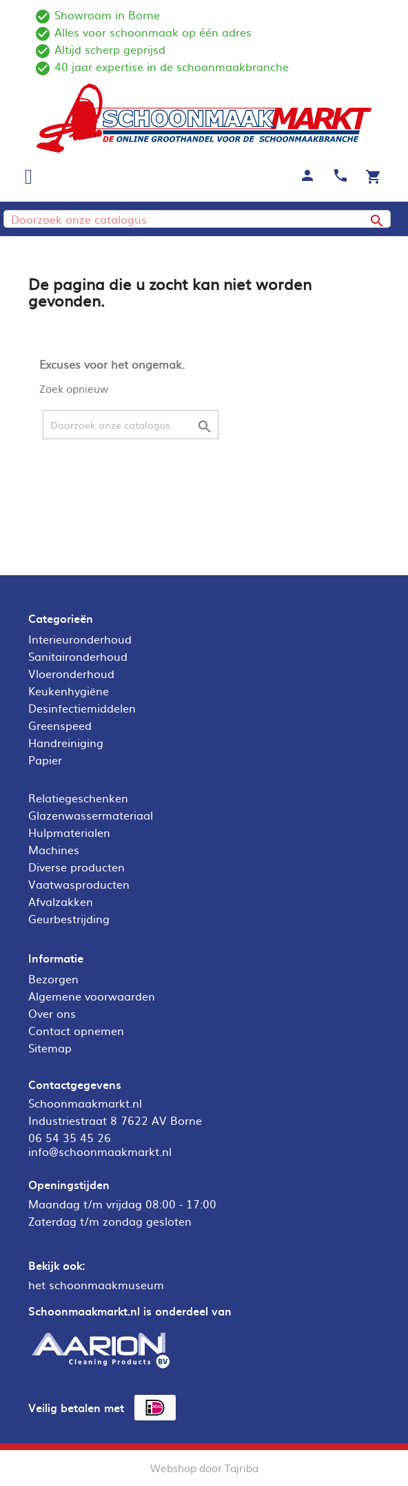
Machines (53, 849)
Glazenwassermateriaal (90, 815)
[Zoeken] (197, 219)
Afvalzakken (60, 901)
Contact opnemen (76, 1030)
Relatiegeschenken (78, 797)
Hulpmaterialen (69, 832)
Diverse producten (76, 866)
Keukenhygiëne (68, 690)
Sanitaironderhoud (77, 656)
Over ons (52, 1013)
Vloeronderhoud (71, 673)
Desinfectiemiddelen (82, 707)
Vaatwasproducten (79, 884)
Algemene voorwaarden (91, 995)
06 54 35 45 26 (69, 1137)
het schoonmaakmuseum (96, 1284)
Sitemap (50, 1047)
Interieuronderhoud (80, 638)
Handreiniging (65, 742)
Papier (45, 759)
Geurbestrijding (69, 918)
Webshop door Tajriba (204, 1468)
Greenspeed (60, 725)
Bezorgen (53, 978)
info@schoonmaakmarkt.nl (100, 1151)
